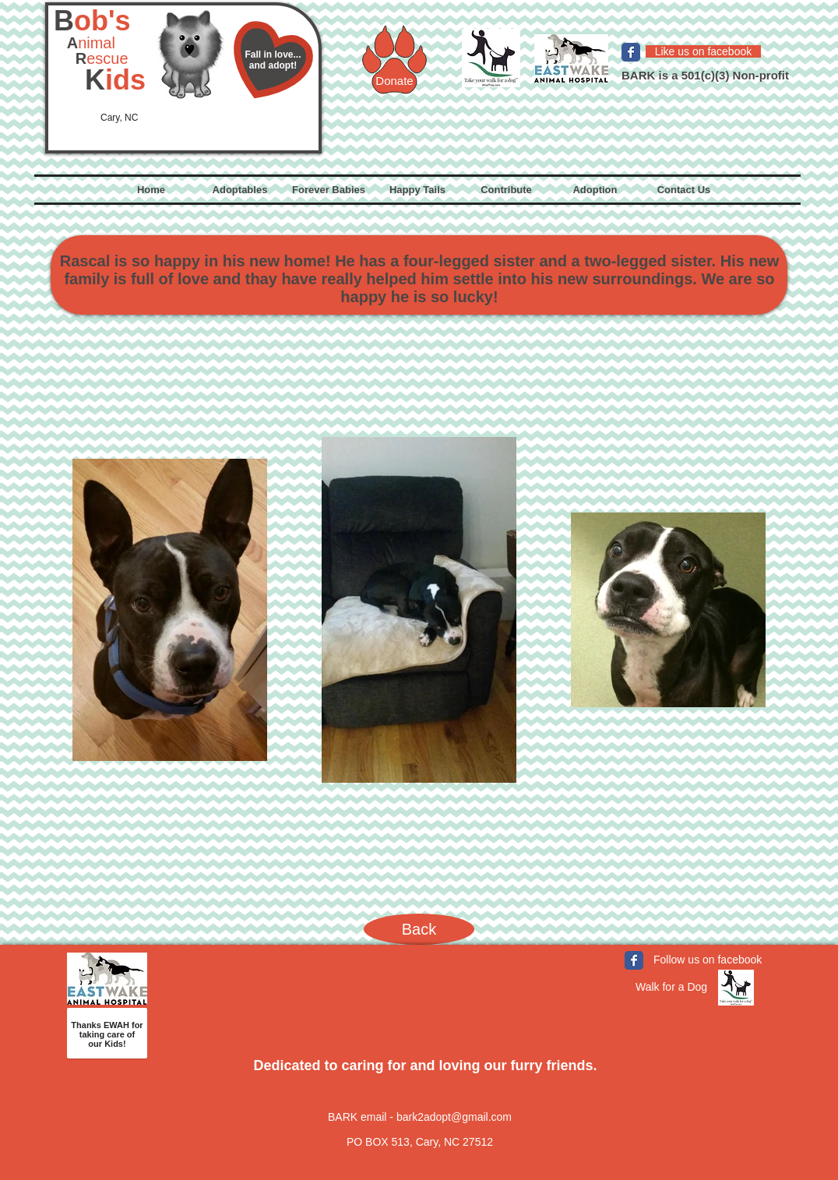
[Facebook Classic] (630, 52)
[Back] (419, 929)
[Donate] (394, 80)
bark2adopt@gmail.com (454, 1117)
